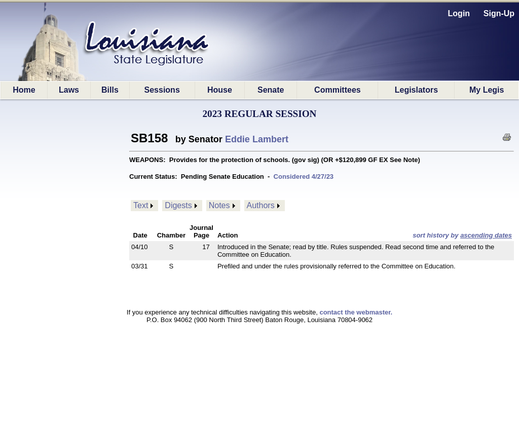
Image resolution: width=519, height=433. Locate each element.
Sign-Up (499, 13)
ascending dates (486, 235)
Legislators (416, 90)
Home (24, 90)
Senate (270, 90)
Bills (110, 90)
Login (459, 13)
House (219, 90)
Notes (219, 205)
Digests (178, 205)
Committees (337, 90)
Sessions (162, 90)
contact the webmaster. (355, 312)
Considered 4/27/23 (304, 176)
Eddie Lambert (256, 139)
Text (140, 205)
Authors (261, 205)
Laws (69, 90)
